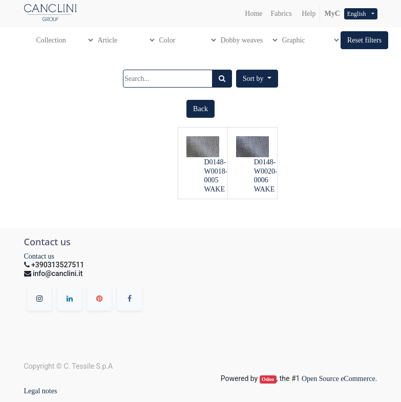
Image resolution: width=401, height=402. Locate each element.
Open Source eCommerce (338, 379)
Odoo (268, 379)
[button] (364, 40)
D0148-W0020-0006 (266, 171)
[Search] (222, 79)
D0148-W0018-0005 (216, 171)
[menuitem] (253, 13)
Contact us (39, 256)
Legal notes (40, 391)
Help (308, 13)
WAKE (214, 189)
